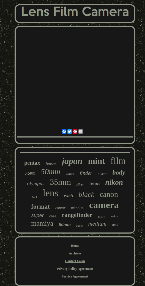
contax (60, 208)
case (52, 216)
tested (102, 216)
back (34, 197)
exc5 (68, 195)
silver (80, 184)
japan (72, 161)
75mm (30, 173)
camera (104, 205)
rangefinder (77, 214)
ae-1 (115, 225)
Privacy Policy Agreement (75, 269)
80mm (65, 224)
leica (94, 183)
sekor (115, 216)
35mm (60, 181)
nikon (114, 182)
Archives (75, 253)
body (118, 172)
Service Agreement (75, 276)
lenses (51, 163)
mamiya (42, 223)
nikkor (102, 174)
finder (86, 173)
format (40, 206)
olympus (35, 183)
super (37, 215)
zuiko (79, 225)
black (86, 194)
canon (109, 194)
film (118, 161)
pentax (32, 163)
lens (50, 193)
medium (97, 223)
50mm (50, 171)
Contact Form (75, 261)
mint (96, 161)
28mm (70, 174)
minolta (77, 208)
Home (75, 246)
